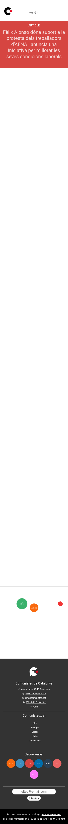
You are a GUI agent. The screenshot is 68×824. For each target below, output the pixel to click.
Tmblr (48, 763)
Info (22, 604)
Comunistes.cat (34, 715)
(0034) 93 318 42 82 (36, 702)
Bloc (35, 723)
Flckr (34, 774)
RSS (11, 763)
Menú (33, 12)
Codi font (60, 819)
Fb (38, 763)
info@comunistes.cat (35, 698)
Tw (20, 763)
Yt (57, 763)
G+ (29, 763)
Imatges (35, 727)
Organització (35, 740)
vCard (35, 706)
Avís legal (47, 819)
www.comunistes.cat (36, 693)
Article (34, 25)
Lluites (35, 736)
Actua (34, 588)
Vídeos (35, 732)
